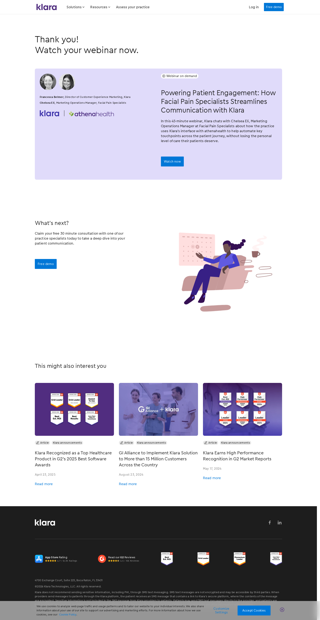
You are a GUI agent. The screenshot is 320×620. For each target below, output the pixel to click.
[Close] (283, 610)
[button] (78, 7)
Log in (254, 7)
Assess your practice (133, 7)
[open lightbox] (172, 161)
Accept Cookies (254, 610)
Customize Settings (221, 610)
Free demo (46, 264)
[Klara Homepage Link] (46, 7)
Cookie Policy (67, 614)
